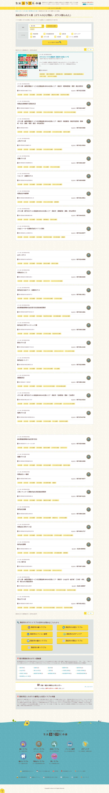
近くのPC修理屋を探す (69, 751)
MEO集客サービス (67, 771)
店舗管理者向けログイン (27, 771)
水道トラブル (54, 749)
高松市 (32, 29)
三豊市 (49, 670)
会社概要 (76, 777)
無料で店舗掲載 (88, 4)
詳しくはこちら (88, 686)
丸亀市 (35, 667)
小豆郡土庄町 (65, 670)
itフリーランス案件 (81, 771)
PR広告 (56, 771)
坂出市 (49, 667)
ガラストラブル (38, 749)
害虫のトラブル (38, 761)
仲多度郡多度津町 (81, 673)
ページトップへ (2, 788)
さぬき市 (21, 670)
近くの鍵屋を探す (23, 751)
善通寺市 (64, 667)
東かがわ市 (36, 670)
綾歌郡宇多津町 (37, 673)
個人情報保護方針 (23, 777)
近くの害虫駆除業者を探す (39, 763)
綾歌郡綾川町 (51, 673)
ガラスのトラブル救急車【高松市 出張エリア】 (54, 57)
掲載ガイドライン (36, 777)
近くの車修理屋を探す (54, 763)
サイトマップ (86, 777)
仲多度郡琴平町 (66, 673)
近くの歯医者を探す (23, 763)
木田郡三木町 (22, 673)
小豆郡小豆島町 (80, 670)
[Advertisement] (45, 245)
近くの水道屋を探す (54, 751)
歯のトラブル (23, 761)
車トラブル (54, 761)
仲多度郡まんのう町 (24, 676)
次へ (91, 49)
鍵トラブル (23, 749)
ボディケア (85, 749)
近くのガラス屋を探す (39, 751)
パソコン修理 (70, 749)
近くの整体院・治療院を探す (85, 751)
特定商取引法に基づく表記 (51, 777)
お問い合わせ (65, 777)
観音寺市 (79, 667)
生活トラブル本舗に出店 (44, 771)
